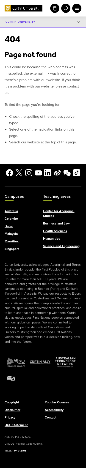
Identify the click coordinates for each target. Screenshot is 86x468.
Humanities (51, 238)
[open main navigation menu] (75, 8)
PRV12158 (20, 450)
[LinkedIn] (47, 173)
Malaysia (11, 233)
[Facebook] (9, 173)
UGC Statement (16, 424)
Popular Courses (57, 402)
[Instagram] (28, 173)
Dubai (9, 226)
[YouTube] (38, 173)
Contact (50, 417)
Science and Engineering (61, 246)
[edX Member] (11, 378)
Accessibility (54, 409)
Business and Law (56, 223)
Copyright (12, 402)
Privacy (10, 417)
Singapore (12, 248)
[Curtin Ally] (40, 362)
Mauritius (12, 241)
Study (54, 8)
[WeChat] (67, 173)
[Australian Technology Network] (65, 362)
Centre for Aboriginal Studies (59, 213)
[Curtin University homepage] (23, 8)
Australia (11, 210)
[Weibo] (57, 173)
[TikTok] (76, 173)
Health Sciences (55, 230)
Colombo (11, 218)
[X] (19, 173)
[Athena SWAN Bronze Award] (16, 362)
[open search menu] (64, 8)
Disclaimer (12, 409)
